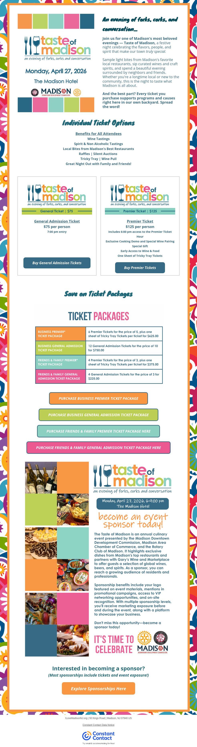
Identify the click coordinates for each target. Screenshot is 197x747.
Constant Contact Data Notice (99, 725)
